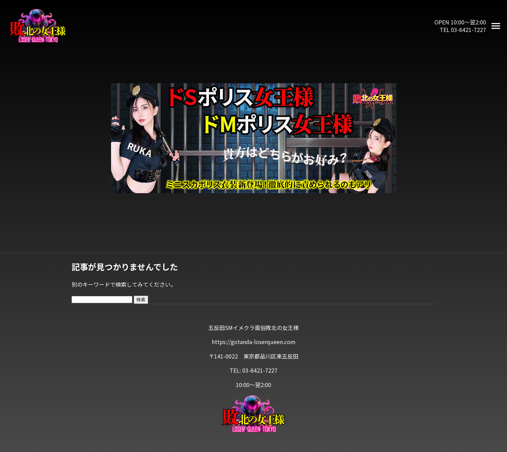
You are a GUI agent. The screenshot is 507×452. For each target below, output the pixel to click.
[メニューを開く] (496, 26)
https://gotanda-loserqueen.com (254, 342)
